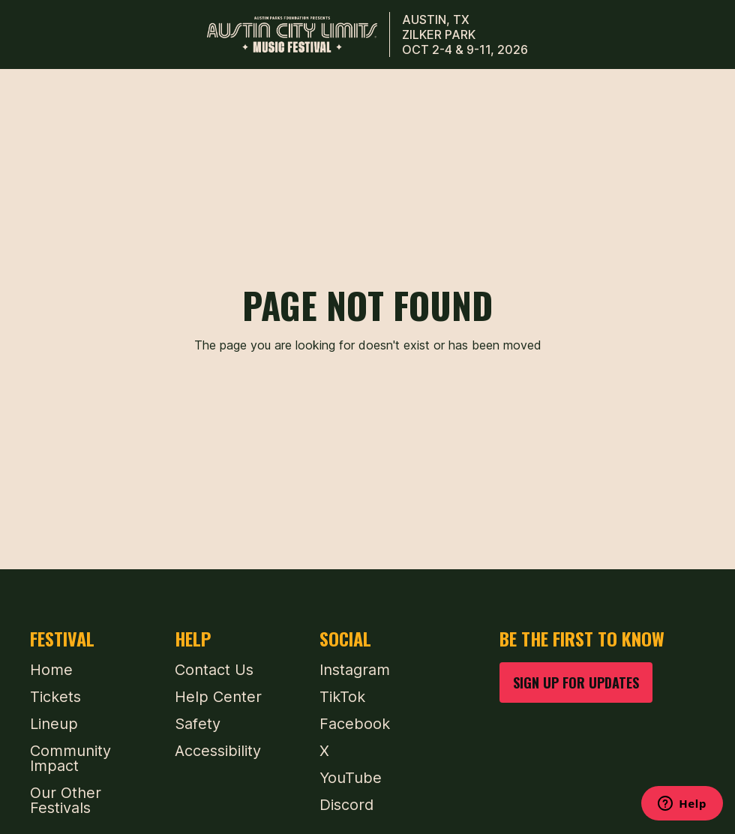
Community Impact (70, 758)
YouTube (351, 777)
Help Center (218, 696)
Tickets (55, 696)
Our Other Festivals (65, 800)
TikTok (342, 696)
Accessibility (218, 750)
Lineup (54, 723)
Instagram (355, 669)
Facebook (355, 723)
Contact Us (214, 669)
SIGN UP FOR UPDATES (576, 682)
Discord (347, 804)
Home (51, 669)
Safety (197, 723)
